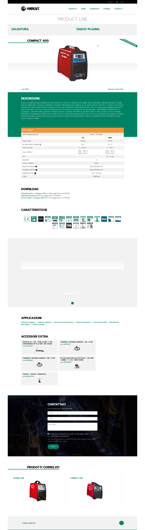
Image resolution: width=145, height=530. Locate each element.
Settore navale (38, 324)
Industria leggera (28, 322)
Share (23, 122)
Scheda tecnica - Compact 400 (33, 193)
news (83, 9)
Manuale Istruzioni (28, 196)
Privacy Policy (91, 428)
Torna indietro (28, 513)
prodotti (73, 9)
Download (94, 9)
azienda (106, 9)
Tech (58, 528)
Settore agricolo (44, 322)
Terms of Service (57, 431)
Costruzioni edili (99, 322)
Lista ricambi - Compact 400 (32, 198)
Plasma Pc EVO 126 (116, 89)
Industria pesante (83, 322)
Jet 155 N (25, 89)
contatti (118, 9)
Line (58, 525)
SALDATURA (20, 29)
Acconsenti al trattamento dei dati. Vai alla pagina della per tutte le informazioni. (70, 424)
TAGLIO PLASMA (88, 29)
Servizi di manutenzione (63, 322)
